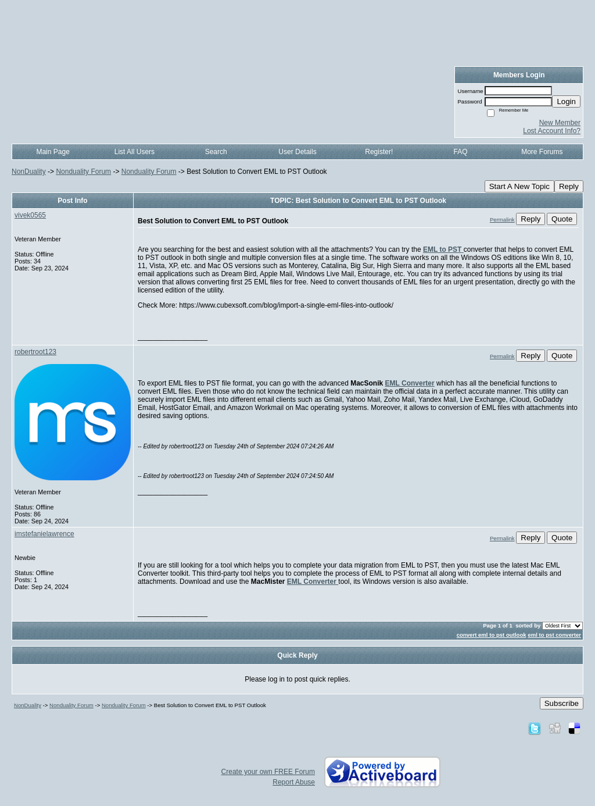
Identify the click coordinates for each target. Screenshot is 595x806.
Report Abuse (294, 782)
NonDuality (29, 171)
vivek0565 (30, 215)
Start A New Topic (519, 186)
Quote (561, 219)
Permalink (502, 219)
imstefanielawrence (44, 534)
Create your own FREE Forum (268, 772)
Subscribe (561, 703)
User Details (297, 152)
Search (216, 152)
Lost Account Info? (551, 131)
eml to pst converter (554, 635)
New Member (559, 123)
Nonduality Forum (83, 171)
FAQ (461, 152)
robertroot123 (35, 352)
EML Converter (312, 581)
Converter (418, 383)
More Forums (541, 152)
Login (566, 101)
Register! (379, 152)
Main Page (52, 152)
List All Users (134, 152)
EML (393, 383)
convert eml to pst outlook (491, 635)
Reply (569, 186)
